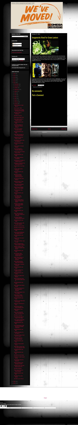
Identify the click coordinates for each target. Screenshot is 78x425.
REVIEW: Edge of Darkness (17, 113)
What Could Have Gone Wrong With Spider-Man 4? (19, 279)
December (16, 84)
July (15, 93)
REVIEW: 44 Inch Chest (19, 355)
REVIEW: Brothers (18, 368)
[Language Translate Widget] (18, 59)
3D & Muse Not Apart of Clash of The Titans (19, 317)
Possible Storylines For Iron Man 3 (18, 333)
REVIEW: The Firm (18, 115)
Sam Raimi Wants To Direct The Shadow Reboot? (18, 126)
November (16, 85)
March (15, 100)
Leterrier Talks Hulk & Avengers (18, 169)
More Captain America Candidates (18, 158)
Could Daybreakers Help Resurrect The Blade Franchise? (19, 326)
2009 (14, 381)
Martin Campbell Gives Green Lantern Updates (19, 244)
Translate (20, 60)
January (16, 103)
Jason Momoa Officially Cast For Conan (18, 185)
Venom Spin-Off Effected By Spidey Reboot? (19, 233)
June (15, 94)
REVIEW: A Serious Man (19, 225)
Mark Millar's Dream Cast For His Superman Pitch (19, 347)
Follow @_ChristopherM (17, 52)
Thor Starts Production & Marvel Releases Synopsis (19, 289)
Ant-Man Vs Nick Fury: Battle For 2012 (18, 270)
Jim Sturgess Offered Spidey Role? (18, 208)
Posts (14, 43)
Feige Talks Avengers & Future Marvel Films (19, 135)
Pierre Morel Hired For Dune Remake (18, 371)
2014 (14, 75)
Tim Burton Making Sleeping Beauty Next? (19, 218)
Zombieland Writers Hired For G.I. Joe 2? (19, 336)
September (16, 89)
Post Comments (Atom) (51, 132)
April (15, 98)
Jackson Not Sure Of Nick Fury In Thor (19, 152)
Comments (15, 45)
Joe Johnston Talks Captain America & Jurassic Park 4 (18, 254)
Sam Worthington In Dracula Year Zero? (18, 149)
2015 (14, 73)
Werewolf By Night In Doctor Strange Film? (19, 307)
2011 (14, 80)
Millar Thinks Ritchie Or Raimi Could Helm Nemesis (18, 258)
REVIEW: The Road (18, 315)
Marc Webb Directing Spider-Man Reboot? (18, 262)
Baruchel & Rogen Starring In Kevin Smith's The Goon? (18, 175)
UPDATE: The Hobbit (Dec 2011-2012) (19, 301)
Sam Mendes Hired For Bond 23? (19, 360)
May (15, 96)
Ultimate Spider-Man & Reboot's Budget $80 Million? (19, 200)
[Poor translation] (5, 406)
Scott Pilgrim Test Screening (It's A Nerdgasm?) (18, 196)
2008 (14, 383)
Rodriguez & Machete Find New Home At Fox (19, 164)
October (16, 87)
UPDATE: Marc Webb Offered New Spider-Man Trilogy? (18, 204)
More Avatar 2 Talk (18, 108)
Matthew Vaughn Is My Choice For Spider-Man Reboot (19, 247)
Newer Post (34, 129)
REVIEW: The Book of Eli (19, 227)
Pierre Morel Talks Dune (19, 117)
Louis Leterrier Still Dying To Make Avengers (19, 320)
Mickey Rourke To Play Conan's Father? (18, 182)
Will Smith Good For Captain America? (18, 338)
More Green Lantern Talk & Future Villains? (19, 224)
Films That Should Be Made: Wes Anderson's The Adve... (19, 214)
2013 (14, 77)
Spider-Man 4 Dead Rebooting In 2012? (18, 295)
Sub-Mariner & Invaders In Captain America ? (19, 161)
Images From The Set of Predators (19, 239)
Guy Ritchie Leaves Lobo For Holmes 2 (19, 141)
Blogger (45, 397)
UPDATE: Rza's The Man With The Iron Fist (19, 366)
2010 (14, 82)
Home (49, 129)
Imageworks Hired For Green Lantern (18, 138)
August (15, 91)
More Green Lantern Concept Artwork (18, 129)
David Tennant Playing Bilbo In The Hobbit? (18, 188)
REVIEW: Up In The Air (18, 378)
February (16, 101)
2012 (14, 79)
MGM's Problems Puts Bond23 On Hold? (18, 363)
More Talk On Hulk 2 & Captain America (18, 120)
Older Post (63, 129)
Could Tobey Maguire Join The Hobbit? (19, 293)
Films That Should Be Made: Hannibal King (19, 313)
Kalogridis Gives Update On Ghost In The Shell (19, 110)
